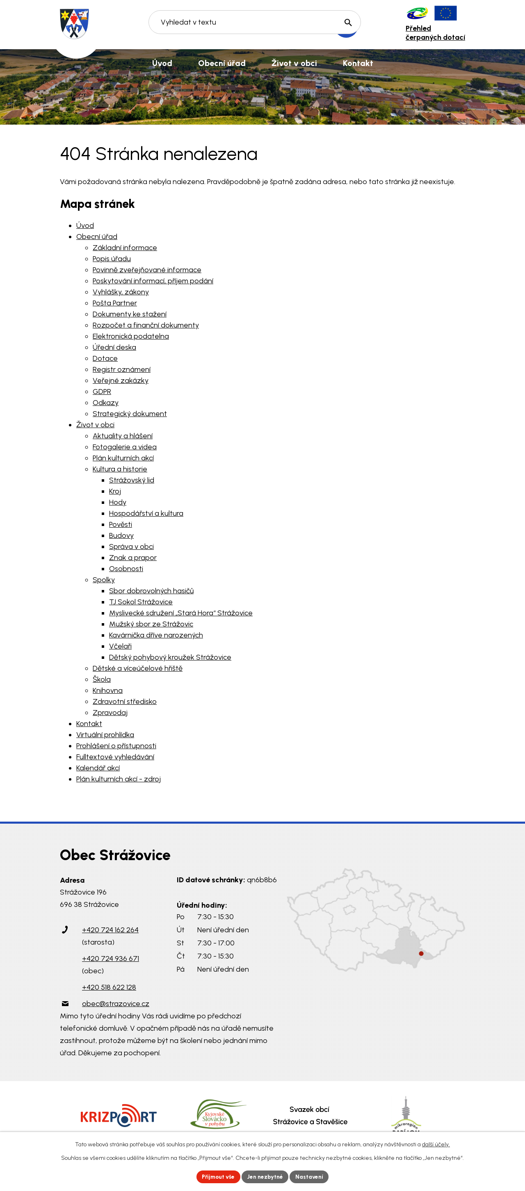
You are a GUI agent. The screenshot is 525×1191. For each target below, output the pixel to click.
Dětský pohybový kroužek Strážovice (170, 657)
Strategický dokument (130, 413)
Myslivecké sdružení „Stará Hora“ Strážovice (181, 612)
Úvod (85, 225)
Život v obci (95, 424)
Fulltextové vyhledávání (115, 756)
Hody (117, 502)
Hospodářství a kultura (146, 513)
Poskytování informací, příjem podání (153, 280)
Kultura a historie (120, 469)
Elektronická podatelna (131, 336)
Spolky (104, 579)
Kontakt (89, 723)
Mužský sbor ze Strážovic (151, 624)
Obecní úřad (96, 236)
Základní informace (125, 247)
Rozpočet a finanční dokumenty (146, 325)
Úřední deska (114, 347)
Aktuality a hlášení (123, 435)
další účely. (436, 1144)
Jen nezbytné (266, 1176)
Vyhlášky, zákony (121, 291)
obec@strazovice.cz (115, 1003)
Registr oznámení (122, 369)
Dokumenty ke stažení (130, 314)
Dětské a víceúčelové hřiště (138, 668)
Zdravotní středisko (125, 701)
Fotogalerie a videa (125, 446)
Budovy (121, 535)
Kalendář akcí (98, 767)
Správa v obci (131, 546)
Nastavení (311, 1176)
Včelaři (120, 646)
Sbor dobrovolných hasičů (151, 590)
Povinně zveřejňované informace (147, 269)
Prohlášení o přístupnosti (116, 745)
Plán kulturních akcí (123, 457)
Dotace (105, 358)
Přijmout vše (217, 1176)
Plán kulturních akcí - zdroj (118, 778)
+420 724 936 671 (110, 958)
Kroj (115, 491)
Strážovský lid (131, 480)
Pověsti (120, 524)
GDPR (102, 391)
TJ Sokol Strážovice (141, 601)
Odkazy (106, 402)
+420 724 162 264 (110, 929)
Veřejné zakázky (120, 380)
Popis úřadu (112, 258)
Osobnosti (126, 568)
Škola (102, 679)
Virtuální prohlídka (105, 734)
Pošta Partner (115, 302)
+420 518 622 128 (109, 987)
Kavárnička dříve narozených (156, 635)
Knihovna (108, 690)
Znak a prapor (133, 557)
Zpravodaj (110, 712)
